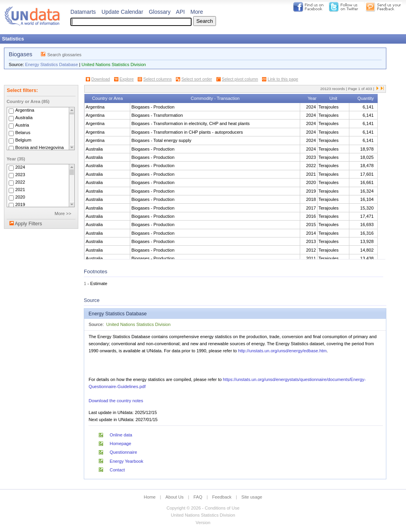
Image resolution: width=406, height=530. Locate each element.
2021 (20, 189)
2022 (20, 182)
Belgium (23, 140)
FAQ (198, 497)
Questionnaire (123, 452)
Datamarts (83, 12)
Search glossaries (64, 54)
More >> (63, 213)
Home (150, 497)
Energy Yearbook (126, 461)
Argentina (25, 110)
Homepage (120, 443)
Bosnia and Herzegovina (39, 147)
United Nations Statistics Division (113, 64)
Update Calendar (122, 12)
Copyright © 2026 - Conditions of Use (202, 508)
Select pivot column (240, 79)
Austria (22, 125)
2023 (20, 174)
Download (100, 79)
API (180, 12)
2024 (20, 167)
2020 (20, 197)
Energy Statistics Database (51, 64)
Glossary (159, 12)
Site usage (252, 497)
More (196, 12)
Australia (24, 117)
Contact (117, 469)
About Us (175, 497)
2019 (20, 204)
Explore (127, 79)
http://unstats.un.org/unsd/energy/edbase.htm (282, 350)
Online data (121, 434)
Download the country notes (116, 400)
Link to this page (283, 79)
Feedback (221, 497)
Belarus (22, 132)
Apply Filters (28, 223)
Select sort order (196, 79)
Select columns (157, 79)
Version (203, 522)
